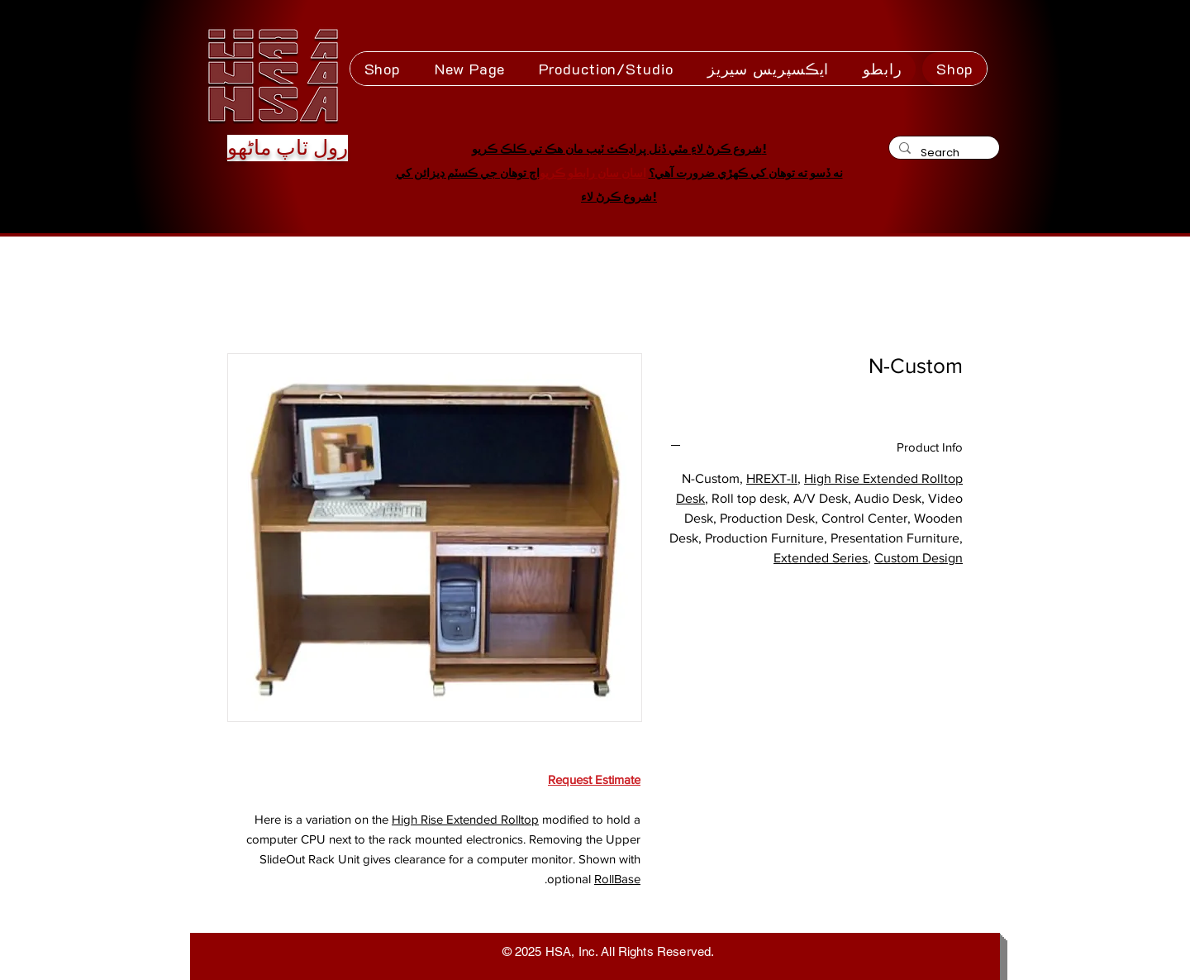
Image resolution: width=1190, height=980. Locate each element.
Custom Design (918, 558)
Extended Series (821, 558)
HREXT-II (771, 478)
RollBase (617, 879)
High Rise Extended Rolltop (465, 819)
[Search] (942, 152)
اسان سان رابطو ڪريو (593, 173)
